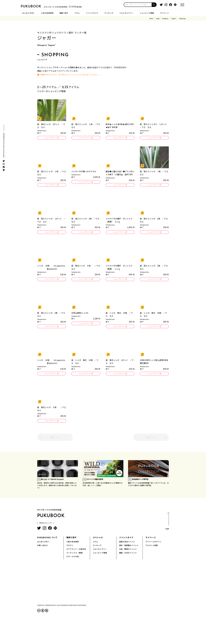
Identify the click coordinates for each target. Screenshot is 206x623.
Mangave (165, 18)
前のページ (55, 440)
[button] (154, 4)
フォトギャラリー (126, 13)
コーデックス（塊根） (75, 555)
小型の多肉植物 (72, 544)
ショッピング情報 (147, 13)
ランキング (108, 13)
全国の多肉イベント (127, 544)
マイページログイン (153, 544)
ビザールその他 (72, 559)
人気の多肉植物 (47, 13)
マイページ (164, 13)
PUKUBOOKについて (47, 540)
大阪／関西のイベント (128, 551)
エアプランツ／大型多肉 (76, 551)
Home (151, 18)
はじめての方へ (28, 13)
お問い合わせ (42, 548)
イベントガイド (92, 13)
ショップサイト (50, 137)
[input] (138, 4)
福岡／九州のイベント (128, 555)
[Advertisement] (103, 586)
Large (157, 18)
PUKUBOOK (34, 6)
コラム (77, 13)
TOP (167, 524)
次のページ (151, 440)
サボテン (70, 548)
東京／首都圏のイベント (129, 548)
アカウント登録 (151, 548)
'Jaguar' (173, 18)
